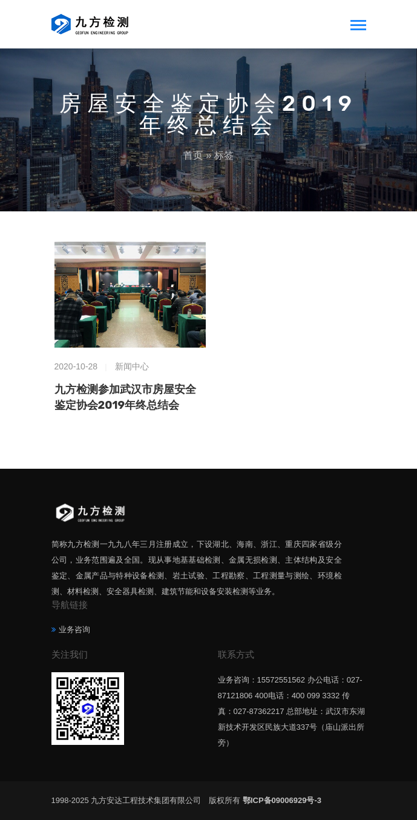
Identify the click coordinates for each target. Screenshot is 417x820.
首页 (193, 155)
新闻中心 (132, 366)
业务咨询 (74, 629)
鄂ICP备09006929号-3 (282, 800)
